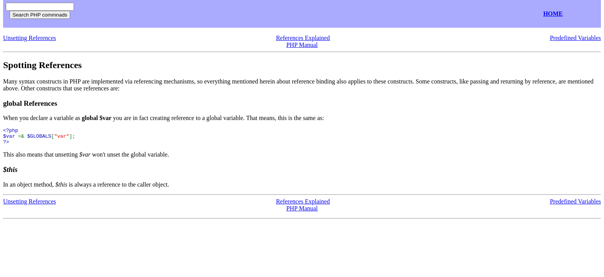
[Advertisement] (169, 14)
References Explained (303, 38)
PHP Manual (302, 45)
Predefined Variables (575, 38)
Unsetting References (29, 38)
